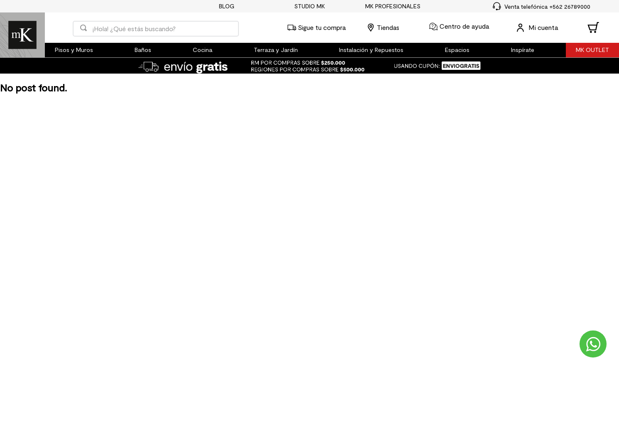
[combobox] (156, 28)
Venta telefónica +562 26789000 (547, 6)
